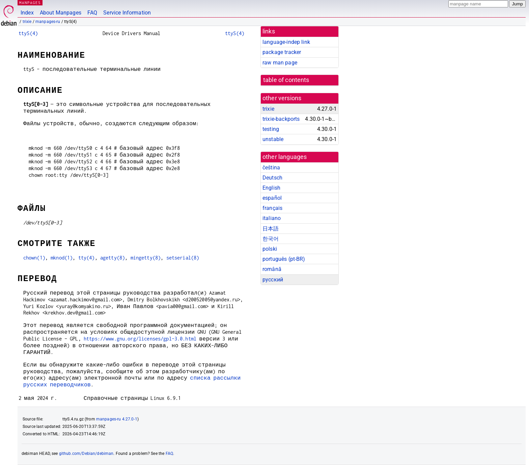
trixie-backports (281, 119)
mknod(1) (62, 258)
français (272, 208)
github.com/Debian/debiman (86, 453)
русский (272, 279)
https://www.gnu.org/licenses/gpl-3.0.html (140, 338)
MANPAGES (30, 2)
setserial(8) (182, 258)
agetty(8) (112, 258)
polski (269, 249)
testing (270, 129)
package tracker (281, 52)
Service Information (127, 12)
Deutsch (272, 177)
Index (27, 12)
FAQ (92, 12)
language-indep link (286, 42)
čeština (271, 167)
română (271, 269)
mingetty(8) (146, 258)
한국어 (270, 239)
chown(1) (34, 258)
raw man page (279, 62)
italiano (271, 218)
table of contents (286, 80)
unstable (272, 139)
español (272, 198)
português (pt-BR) (283, 259)
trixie (27, 21)
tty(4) (86, 258)
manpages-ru (47, 21)
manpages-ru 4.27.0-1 (116, 419)
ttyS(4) (28, 33)
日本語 (270, 228)
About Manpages (60, 12)
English (271, 188)
